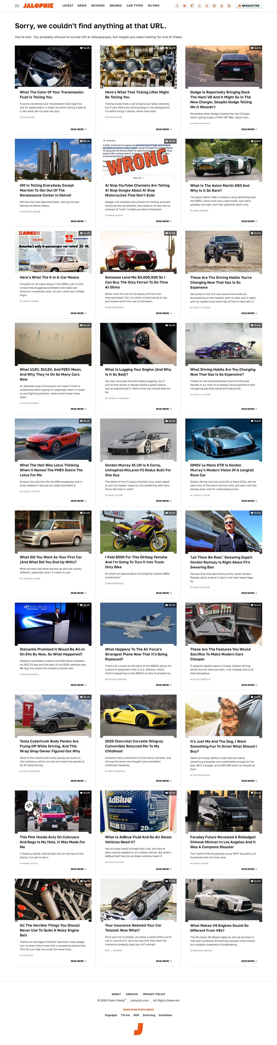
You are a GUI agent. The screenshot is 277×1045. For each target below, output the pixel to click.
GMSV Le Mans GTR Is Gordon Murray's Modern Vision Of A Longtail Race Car (222, 470)
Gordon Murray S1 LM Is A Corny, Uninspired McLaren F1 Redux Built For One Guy (138, 470)
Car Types (135, 5)
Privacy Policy (154, 994)
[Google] (221, 5)
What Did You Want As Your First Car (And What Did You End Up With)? (51, 559)
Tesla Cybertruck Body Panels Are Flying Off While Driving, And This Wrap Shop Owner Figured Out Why (50, 746)
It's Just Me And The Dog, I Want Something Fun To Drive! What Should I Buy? (223, 746)
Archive (132, 994)
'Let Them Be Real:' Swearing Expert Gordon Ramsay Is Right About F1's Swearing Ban (221, 562)
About (116, 994)
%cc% (86, 48)
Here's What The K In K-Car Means (49, 277)
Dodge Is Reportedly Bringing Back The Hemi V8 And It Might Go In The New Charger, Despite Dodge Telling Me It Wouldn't (221, 99)
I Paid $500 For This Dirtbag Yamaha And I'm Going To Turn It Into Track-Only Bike (136, 562)
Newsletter (248, 5)
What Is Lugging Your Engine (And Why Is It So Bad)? (138, 372)
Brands (116, 5)
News (82, 5)
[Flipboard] (192, 5)
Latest (67, 5)
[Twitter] (199, 5)
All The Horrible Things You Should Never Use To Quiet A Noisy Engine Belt (49, 930)
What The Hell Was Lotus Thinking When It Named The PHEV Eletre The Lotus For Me (51, 470)
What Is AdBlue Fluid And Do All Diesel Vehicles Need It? (138, 839)
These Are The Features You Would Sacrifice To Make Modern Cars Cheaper (220, 654)
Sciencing (149, 1015)
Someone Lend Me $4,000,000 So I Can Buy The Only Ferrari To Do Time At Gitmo (136, 282)
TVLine (125, 1015)
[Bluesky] (184, 5)
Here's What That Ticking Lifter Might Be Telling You (137, 94)
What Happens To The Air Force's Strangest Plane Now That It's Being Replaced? (136, 654)
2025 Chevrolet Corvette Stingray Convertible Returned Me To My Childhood (134, 746)
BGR (136, 1015)
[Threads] (207, 5)
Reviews (98, 5)
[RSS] (229, 5)
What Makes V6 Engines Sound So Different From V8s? (219, 928)
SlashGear (165, 1015)
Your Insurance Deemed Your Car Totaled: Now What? (133, 927)
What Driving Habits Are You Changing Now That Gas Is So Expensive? (222, 372)
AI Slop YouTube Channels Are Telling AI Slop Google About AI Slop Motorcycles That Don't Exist (137, 190)
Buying (154, 5)
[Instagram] (214, 5)
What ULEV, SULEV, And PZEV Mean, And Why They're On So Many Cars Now (51, 374)
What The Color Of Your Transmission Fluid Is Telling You (52, 94)
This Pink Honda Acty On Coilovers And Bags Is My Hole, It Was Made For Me (52, 842)
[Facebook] (177, 5)
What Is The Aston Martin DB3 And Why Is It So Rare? (219, 188)
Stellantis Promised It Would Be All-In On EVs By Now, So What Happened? (52, 651)
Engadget (111, 1015)
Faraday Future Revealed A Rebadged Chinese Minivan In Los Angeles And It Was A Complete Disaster (223, 842)
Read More (77, 129)
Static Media (116, 1000)
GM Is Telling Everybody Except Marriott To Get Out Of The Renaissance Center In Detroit (47, 190)
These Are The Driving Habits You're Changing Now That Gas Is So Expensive (221, 282)
